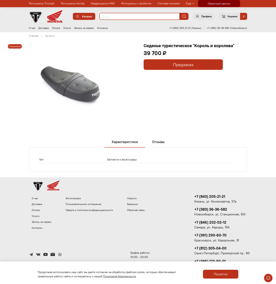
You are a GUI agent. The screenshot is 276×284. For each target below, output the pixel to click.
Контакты (102, 28)
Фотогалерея (73, 198)
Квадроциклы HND (103, 3)
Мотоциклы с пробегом (136, 3)
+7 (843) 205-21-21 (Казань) (185, 28)
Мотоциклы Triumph (42, 3)
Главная (34, 35)
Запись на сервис (84, 28)
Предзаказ (183, 64)
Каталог (84, 16)
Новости (132, 198)
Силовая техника (169, 3)
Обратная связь (136, 210)
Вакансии (132, 204)
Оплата (56, 28)
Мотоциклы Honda (72, 3)
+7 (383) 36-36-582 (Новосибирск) (227, 28)
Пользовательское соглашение (83, 204)
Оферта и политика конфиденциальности (89, 210)
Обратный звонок (219, 3)
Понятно (221, 274)
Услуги (67, 28)
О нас (32, 28)
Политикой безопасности (119, 276)
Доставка (43, 28)
